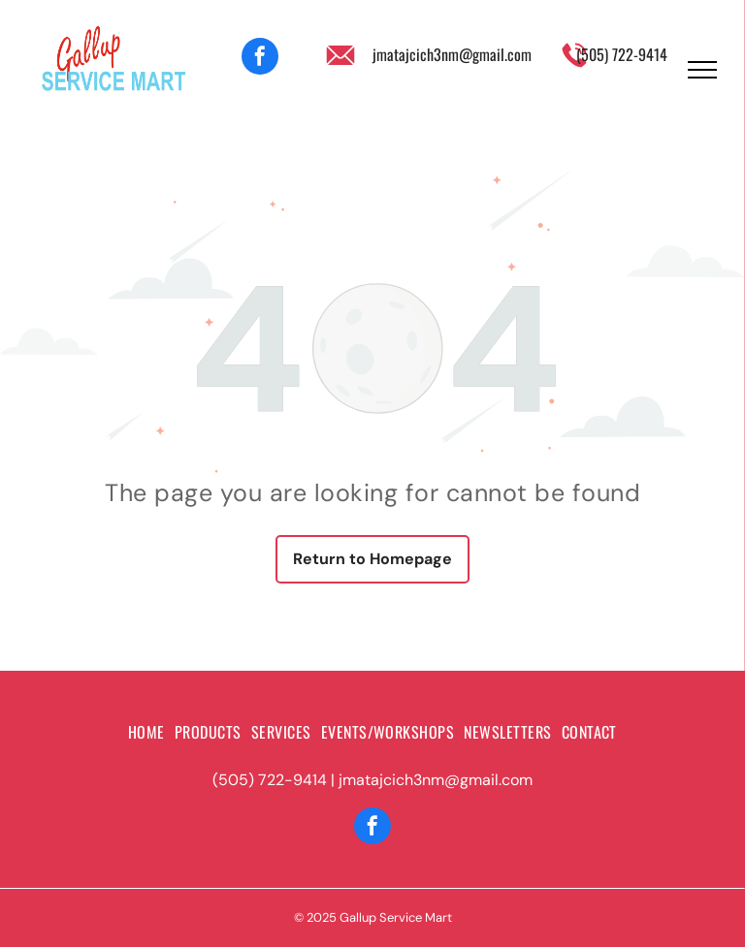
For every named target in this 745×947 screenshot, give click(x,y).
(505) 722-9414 (621, 54)
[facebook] (260, 58)
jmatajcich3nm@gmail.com (452, 54)
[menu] (702, 70)
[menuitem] (146, 731)
